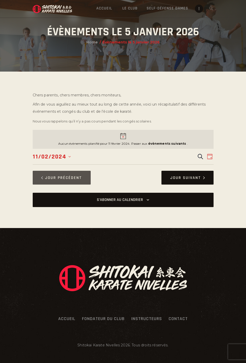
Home (92, 42)
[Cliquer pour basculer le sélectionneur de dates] (52, 157)
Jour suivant (187, 177)
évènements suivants (167, 143)
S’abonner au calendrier (120, 200)
